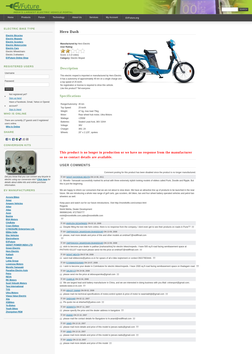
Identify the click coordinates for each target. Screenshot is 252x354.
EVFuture (10, 242)
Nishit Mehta (73, 254)
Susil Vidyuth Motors (16, 283)
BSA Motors (12, 219)
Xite (8, 299)
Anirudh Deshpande (76, 223)
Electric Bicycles (14, 35)
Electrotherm (12, 238)
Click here (42, 179)
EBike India (11, 232)
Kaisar (9, 257)
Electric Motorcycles (16, 45)
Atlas (8, 210)
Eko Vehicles (12, 235)
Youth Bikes (12, 308)
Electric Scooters (14, 42)
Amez (8, 200)
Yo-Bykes (10, 305)
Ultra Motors (12, 293)
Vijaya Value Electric (16, 296)
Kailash (9, 254)
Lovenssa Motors (14, 264)
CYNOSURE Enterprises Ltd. (20, 229)
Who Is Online (13, 126)
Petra (8, 273)
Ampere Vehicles (14, 203)
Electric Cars (12, 48)
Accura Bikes (12, 197)
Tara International (15, 286)
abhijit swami (73, 290)
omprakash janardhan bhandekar (84, 232)
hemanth (71, 307)
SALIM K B (71, 271)
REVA (8, 277)
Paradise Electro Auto (17, 270)
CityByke (10, 222)
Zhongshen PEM (14, 312)
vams (69, 323)
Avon (8, 213)
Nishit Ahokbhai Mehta (78, 177)
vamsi (69, 340)
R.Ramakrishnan (75, 263)
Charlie (70, 279)
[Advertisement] (156, 124)
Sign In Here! (15, 109)
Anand (69, 315)
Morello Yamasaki (15, 267)
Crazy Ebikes (12, 226)
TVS (8, 289)
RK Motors (11, 280)
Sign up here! (15, 98)
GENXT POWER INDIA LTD (19, 245)
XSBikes (10, 302)
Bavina (9, 216)
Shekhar (71, 299)
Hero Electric (12, 251)
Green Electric (13, 248)
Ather (8, 206)
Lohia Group (12, 261)
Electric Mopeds (14, 39)
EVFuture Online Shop (17, 58)
